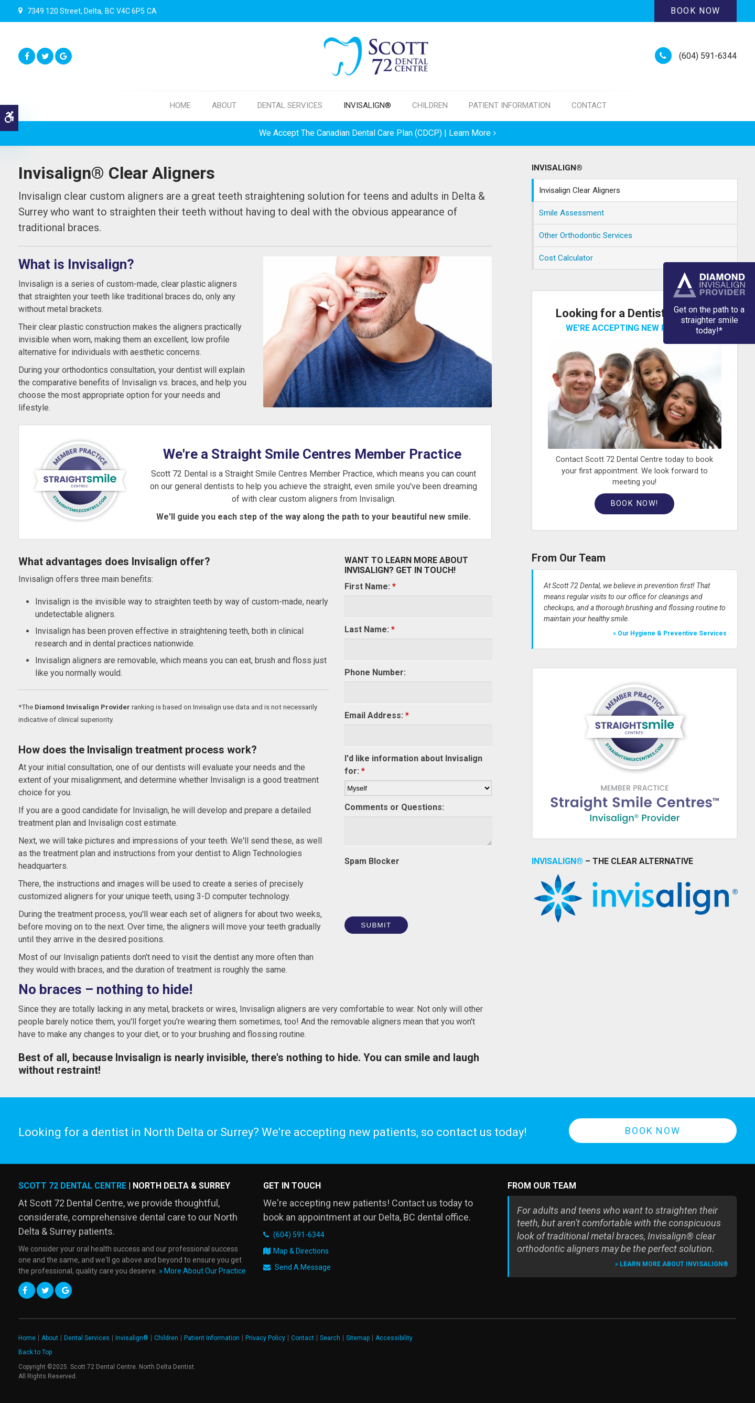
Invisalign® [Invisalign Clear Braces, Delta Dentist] (557, 861)
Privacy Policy (265, 1338)
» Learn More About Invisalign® (671, 1264)
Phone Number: (375, 672)
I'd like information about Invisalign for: (413, 764)
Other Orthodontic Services (585, 235)
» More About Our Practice (202, 1271)
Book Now (695, 11)
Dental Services (289, 105)
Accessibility (394, 1338)
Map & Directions (301, 1251)
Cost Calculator (566, 258)
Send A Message (303, 1267)
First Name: (370, 586)
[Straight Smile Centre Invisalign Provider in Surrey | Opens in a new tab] (80, 480)
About (224, 105)
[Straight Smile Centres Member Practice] (635, 753)
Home (180, 105)
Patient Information (510, 105)
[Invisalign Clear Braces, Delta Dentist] (635, 897)
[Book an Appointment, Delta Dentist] (634, 393)
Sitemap (358, 1338)
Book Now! (635, 503)
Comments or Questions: (394, 807)
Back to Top (35, 1352)
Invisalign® (367, 105)
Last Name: (369, 629)
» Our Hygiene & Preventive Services (670, 633)
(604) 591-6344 (708, 56)
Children (430, 105)
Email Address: (376, 715)
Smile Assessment (571, 213)
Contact (589, 105)
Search (330, 1338)
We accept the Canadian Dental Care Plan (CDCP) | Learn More (375, 133)
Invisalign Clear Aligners (579, 190)
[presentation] (424, 890)
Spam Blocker (372, 861)
